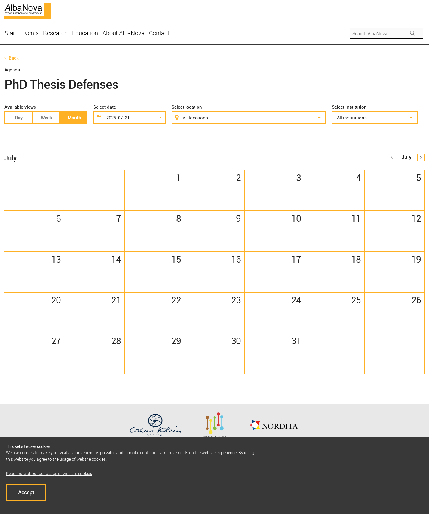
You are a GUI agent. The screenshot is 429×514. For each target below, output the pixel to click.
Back (14, 58)
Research (55, 33)
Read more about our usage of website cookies (49, 473)
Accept (26, 492)
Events (30, 33)
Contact (159, 33)
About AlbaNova (123, 33)
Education (85, 33)
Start (10, 33)
